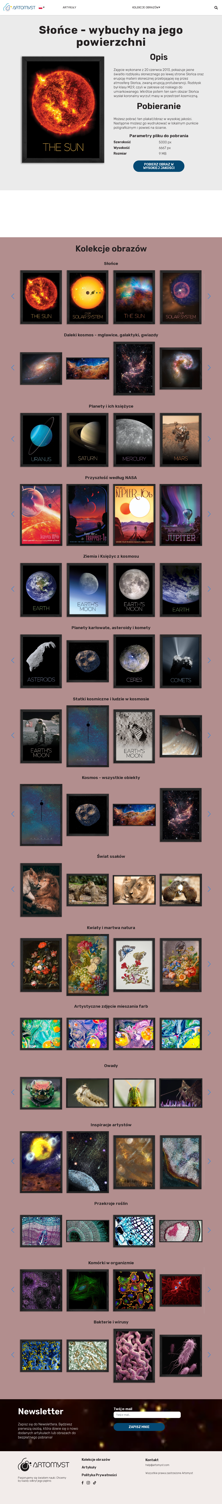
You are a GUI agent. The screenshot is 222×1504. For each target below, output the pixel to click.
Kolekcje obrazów (96, 1460)
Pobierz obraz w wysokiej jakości (159, 166)
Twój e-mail (123, 1409)
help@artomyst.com (157, 1465)
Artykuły (69, 7)
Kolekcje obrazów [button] (145, 7)
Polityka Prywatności (99, 1475)
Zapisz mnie (139, 1427)
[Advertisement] (111, 213)
